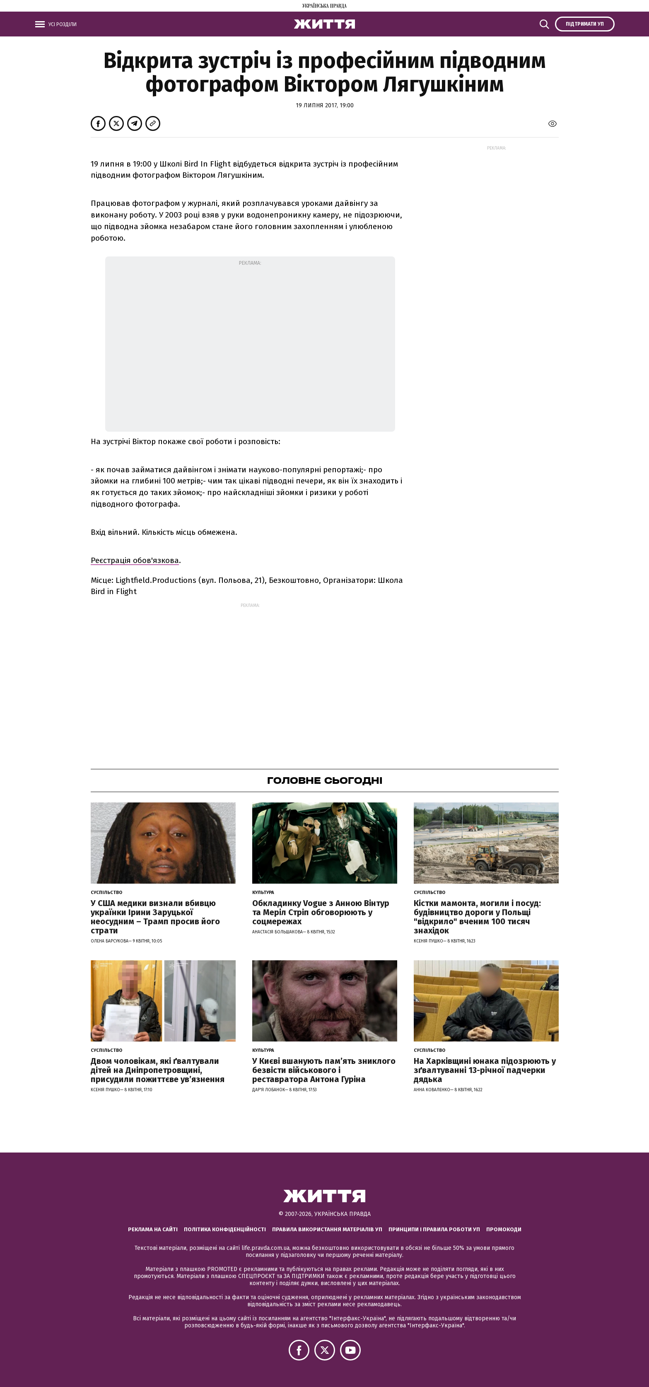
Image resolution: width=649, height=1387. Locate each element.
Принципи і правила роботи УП (434, 1229)
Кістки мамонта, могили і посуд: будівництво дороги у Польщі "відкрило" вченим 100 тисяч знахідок (477, 916)
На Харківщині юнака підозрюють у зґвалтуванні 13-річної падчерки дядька (485, 1070)
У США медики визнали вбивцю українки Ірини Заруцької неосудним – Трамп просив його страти (155, 916)
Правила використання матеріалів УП (327, 1229)
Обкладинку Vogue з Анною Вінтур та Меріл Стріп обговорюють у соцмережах (320, 912)
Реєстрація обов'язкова (135, 560)
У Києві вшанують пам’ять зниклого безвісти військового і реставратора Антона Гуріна (324, 1070)
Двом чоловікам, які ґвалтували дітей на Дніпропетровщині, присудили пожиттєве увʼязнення (157, 1070)
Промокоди (503, 1229)
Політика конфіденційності (225, 1229)
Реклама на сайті (153, 1229)
